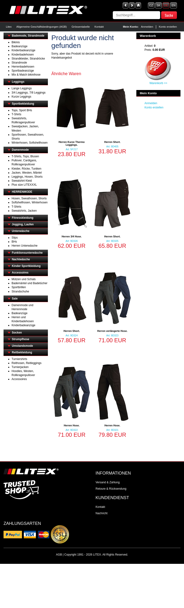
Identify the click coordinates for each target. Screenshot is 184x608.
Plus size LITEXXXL (24, 184)
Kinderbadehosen (23, 54)
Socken (17, 332)
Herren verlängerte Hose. (112, 331)
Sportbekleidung (23, 103)
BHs (14, 241)
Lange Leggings (22, 88)
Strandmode (19, 62)
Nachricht (102, 513)
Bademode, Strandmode (28, 35)
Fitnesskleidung (22, 217)
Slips (15, 237)
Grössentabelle (80, 26)
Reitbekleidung (22, 352)
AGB (59, 554)
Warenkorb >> (158, 83)
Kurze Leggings (21, 96)
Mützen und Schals (24, 279)
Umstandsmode (22, 345)
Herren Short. (112, 142)
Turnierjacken (20, 367)
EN (173, 5)
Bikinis (16, 42)
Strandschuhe (20, 291)
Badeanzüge (19, 46)
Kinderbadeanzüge (23, 50)
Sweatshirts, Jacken (24, 210)
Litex (9, 26)
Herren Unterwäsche (25, 245)
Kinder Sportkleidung (26, 266)
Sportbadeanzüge (23, 70)
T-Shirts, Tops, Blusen (25, 156)
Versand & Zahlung (108, 482)
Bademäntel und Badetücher (29, 283)
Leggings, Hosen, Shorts (27, 176)
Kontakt (99, 26)
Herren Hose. (71, 425)
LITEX (97, 554)
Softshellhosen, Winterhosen (30, 202)
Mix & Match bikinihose (26, 74)
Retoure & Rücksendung (111, 488)
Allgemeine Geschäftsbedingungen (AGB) (41, 26)
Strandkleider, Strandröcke (28, 58)
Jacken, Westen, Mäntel (27, 172)
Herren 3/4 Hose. (72, 236)
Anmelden (147, 26)
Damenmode (20, 149)
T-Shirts (16, 114)
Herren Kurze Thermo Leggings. (72, 143)
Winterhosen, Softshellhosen (30, 142)
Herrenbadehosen (23, 66)
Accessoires (20, 272)
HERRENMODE (22, 191)
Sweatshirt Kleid (22, 180)
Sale (15, 298)
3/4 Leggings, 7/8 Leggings (29, 92)
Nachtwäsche (21, 259)
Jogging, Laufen (23, 224)
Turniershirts (19, 359)
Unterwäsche (20, 231)
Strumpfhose (20, 339)
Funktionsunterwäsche (27, 252)
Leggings (18, 81)
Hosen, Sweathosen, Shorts (29, 198)
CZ (151, 5)
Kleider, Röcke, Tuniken (26, 168)
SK (158, 5)
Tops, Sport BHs (22, 110)
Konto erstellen (168, 26)
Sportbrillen (19, 287)
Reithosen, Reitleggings (27, 363)
